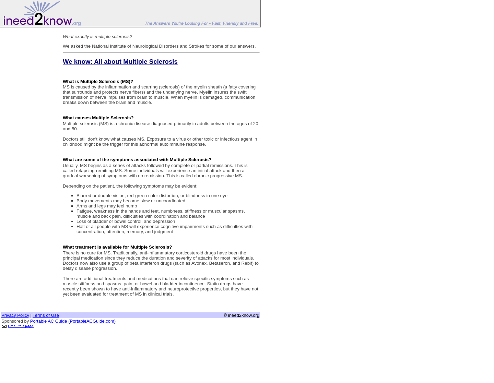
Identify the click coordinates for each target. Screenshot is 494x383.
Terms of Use (46, 315)
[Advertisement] (28, 131)
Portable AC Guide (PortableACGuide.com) (73, 321)
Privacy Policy (15, 315)
